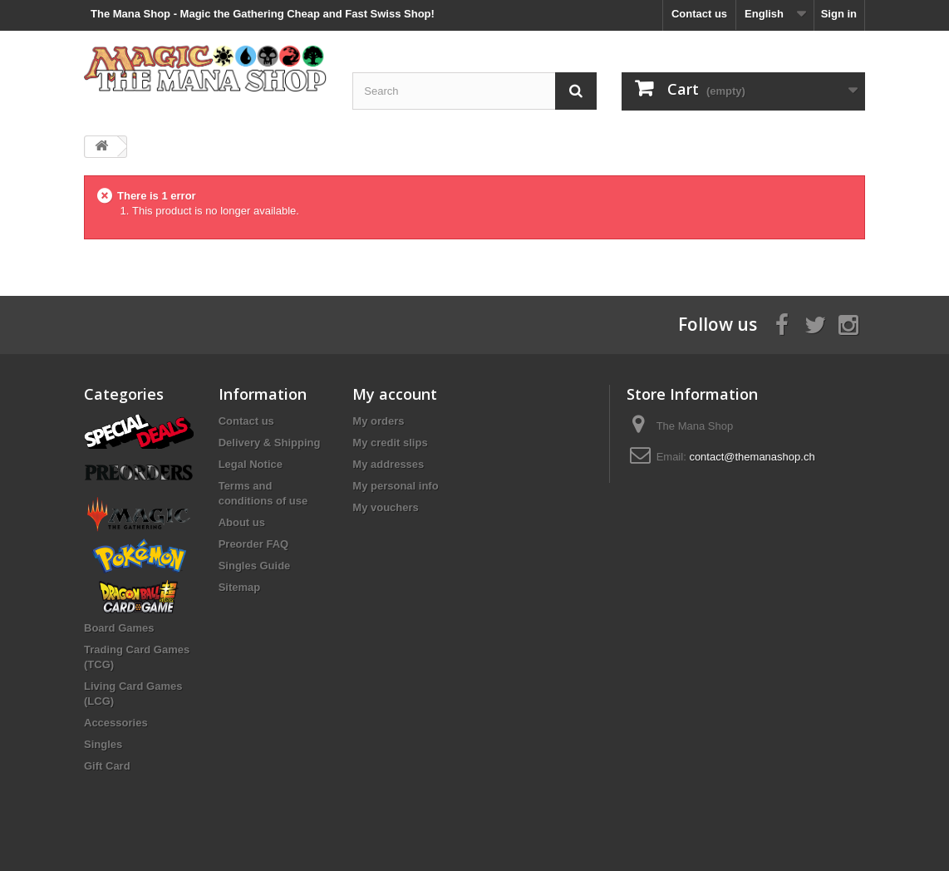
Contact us (699, 13)
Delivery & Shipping (270, 442)
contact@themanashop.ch (751, 456)
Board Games (119, 628)
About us (242, 522)
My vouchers (385, 507)
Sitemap (240, 587)
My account (394, 394)
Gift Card (107, 766)
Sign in (839, 13)
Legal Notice (251, 464)
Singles (103, 744)
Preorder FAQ (254, 544)
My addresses (388, 464)
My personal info (395, 486)
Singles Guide (255, 565)
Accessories (116, 722)
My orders (378, 421)
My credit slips (389, 442)
